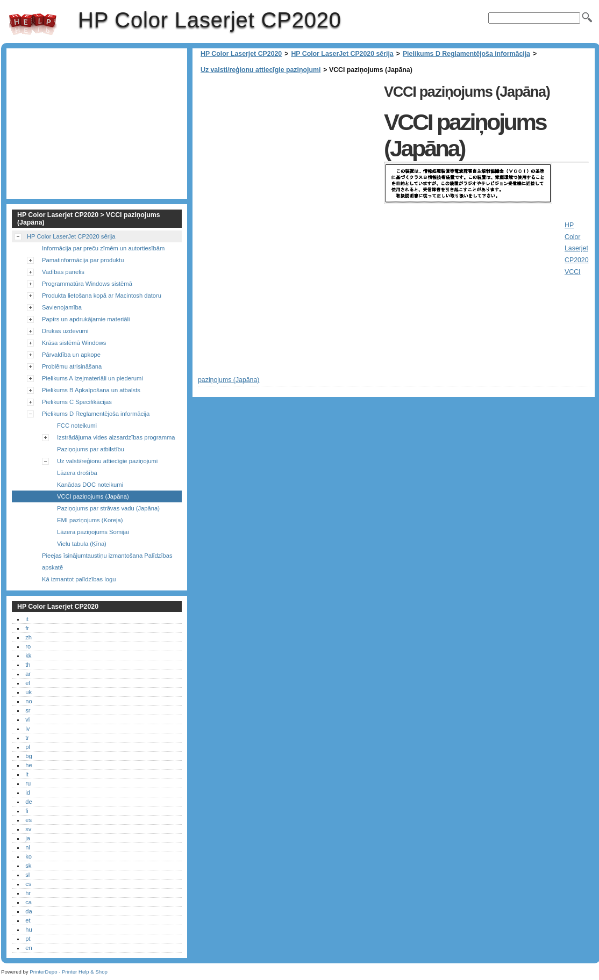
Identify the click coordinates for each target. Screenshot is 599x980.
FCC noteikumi (77, 425)
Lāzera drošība (77, 473)
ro (28, 646)
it (26, 619)
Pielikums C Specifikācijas (77, 402)
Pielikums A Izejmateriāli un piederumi (92, 378)
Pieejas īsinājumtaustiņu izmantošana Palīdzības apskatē (107, 561)
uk (28, 692)
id (27, 792)
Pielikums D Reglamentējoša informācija (466, 53)
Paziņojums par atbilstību (90, 449)
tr (27, 737)
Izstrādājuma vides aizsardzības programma (116, 437)
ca (28, 902)
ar (28, 674)
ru (28, 783)
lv (27, 728)
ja (27, 838)
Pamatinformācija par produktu (83, 260)
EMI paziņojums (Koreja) (90, 520)
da (28, 911)
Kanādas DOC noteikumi (90, 484)
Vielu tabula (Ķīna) (81, 544)
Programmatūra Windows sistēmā (87, 283)
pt (27, 938)
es (28, 820)
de (28, 801)
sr (27, 710)
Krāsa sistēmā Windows (74, 343)
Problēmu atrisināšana (72, 366)
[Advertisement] (288, 156)
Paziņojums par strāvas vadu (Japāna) (108, 508)
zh (28, 637)
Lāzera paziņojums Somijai (93, 532)
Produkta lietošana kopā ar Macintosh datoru (101, 295)
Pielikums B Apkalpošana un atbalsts (91, 390)
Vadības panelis (63, 272)
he (28, 765)
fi (26, 811)
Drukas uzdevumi (65, 331)
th (27, 664)
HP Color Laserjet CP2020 (32, 24)
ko (28, 856)
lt (26, 774)
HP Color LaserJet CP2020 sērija (342, 53)
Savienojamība (62, 307)
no (28, 701)
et (27, 920)
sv (28, 829)
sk (28, 865)
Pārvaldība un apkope (71, 354)
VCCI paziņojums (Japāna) (93, 496)
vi (27, 719)
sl (27, 874)
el (27, 683)
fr (27, 628)
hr (28, 893)
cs (28, 884)
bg (28, 756)
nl (27, 847)
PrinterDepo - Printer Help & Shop (69, 972)
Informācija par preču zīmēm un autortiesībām (103, 248)
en (28, 948)
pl (27, 747)
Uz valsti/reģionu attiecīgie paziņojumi (260, 70)
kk (28, 655)
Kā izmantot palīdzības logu (79, 579)
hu (28, 929)
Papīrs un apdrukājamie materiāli (86, 319)
